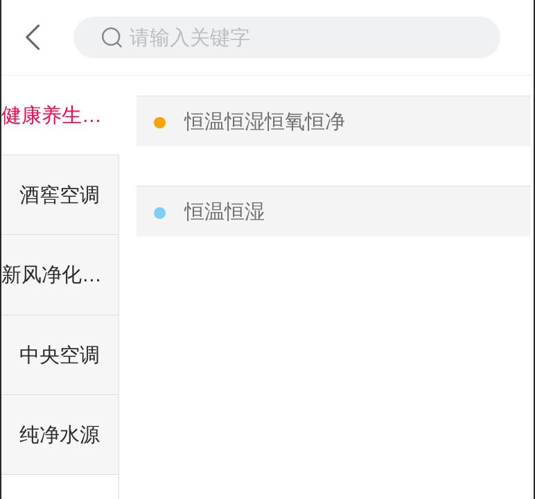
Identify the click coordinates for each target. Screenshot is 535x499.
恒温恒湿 (224, 211)
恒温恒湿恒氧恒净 (264, 121)
